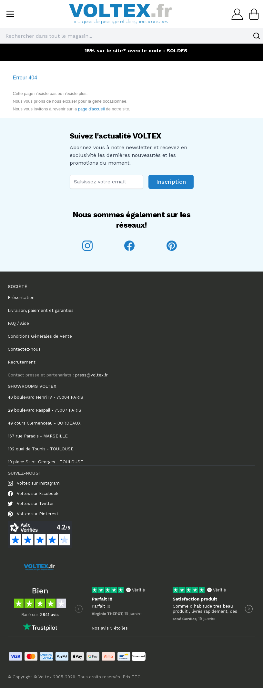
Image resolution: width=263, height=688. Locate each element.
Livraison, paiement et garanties (41, 310)
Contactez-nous (24, 349)
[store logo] (120, 14)
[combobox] (131, 36)
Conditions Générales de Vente (40, 336)
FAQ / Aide (18, 323)
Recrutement (21, 362)
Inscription (171, 181)
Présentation (21, 297)
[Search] (256, 36)
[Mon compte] (235, 14)
